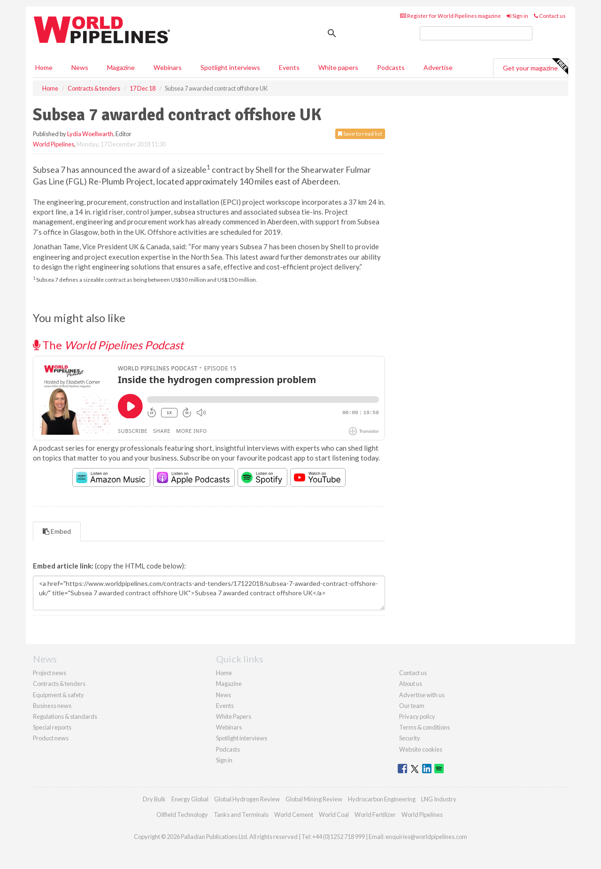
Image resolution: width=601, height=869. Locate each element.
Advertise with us (422, 695)
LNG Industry (438, 799)
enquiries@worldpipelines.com (426, 836)
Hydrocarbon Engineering (382, 799)
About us (410, 683)
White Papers (233, 716)
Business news (52, 705)
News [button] (79, 67)
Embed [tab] (57, 531)
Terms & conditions (424, 727)
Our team (411, 705)
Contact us (550, 16)
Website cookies (420, 749)
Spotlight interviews (230, 67)
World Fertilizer (375, 814)
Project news (49, 673)
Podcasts (391, 67)
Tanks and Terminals (241, 814)
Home (44, 67)
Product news (51, 738)
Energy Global (189, 799)
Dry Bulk (154, 799)
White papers (338, 67)
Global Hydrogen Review (247, 799)
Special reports (52, 727)
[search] (476, 33)
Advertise (438, 67)
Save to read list (360, 133)
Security (409, 738)
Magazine (121, 67)
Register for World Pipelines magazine (450, 16)
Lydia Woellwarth (90, 134)
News (223, 695)
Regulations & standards (65, 716)
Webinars (168, 67)
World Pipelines (53, 144)
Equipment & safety (58, 695)
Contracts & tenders (59, 683)
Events (289, 67)
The (108, 345)
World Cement (293, 814)
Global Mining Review (313, 799)
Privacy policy (417, 716)
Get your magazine (535, 67)
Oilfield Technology (182, 814)
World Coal (334, 814)
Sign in (517, 16)
